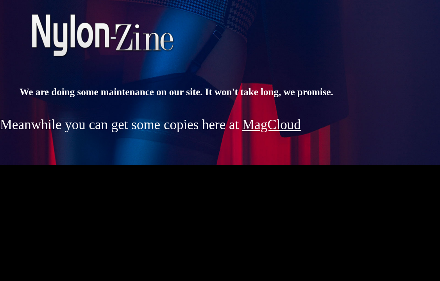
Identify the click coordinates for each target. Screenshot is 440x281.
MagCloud (271, 124)
